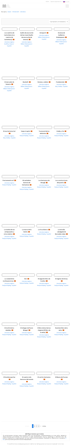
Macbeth (25, 82)
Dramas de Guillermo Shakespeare (60, 35)
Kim (25, 279)
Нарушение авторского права (47, 444)
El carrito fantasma (44, 377)
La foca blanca (43, 229)
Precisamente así (8, 180)
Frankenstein (60, 82)
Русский (65, 1)
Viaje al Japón (25, 131)
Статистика (60, 444)
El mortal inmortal (9, 131)
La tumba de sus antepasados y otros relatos (9, 232)
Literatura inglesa (9, 42)
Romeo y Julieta (43, 82)
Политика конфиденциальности (21, 444)
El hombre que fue (9, 377)
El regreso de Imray (61, 279)
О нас (8, 444)
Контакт (34, 444)
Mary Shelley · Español (61, 86)
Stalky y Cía (60, 131)
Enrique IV (43, 33)
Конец (44, 426)
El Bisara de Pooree (61, 377)
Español (15, 39)
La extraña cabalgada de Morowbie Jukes (60, 232)
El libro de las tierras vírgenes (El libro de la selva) (44, 330)
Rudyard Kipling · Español (27, 135)
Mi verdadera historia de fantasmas (26, 182)
